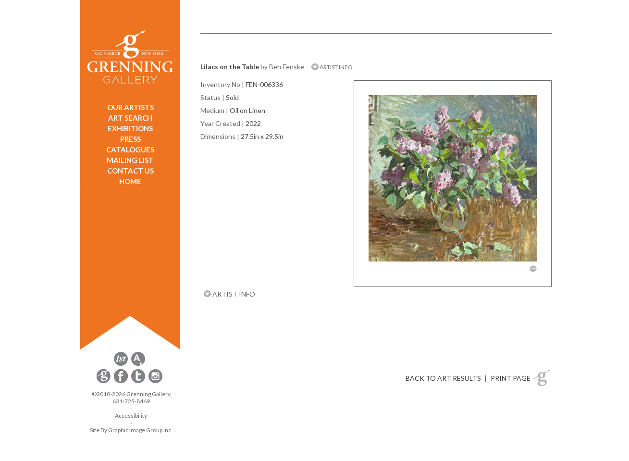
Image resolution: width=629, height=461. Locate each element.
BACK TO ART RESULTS (443, 378)
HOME (130, 181)
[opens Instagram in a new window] (155, 381)
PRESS (130, 139)
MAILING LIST (130, 160)
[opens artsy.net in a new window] (138, 364)
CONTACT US (130, 170)
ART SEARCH (130, 117)
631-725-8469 (131, 401)
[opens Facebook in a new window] (121, 381)
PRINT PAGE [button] (510, 378)
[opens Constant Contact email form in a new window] (104, 381)
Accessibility (131, 415)
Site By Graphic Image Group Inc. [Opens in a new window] (131, 430)
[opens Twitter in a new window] (139, 381)
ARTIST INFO (332, 67)
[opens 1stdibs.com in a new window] (121, 364)
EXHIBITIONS (130, 128)
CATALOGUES (130, 149)
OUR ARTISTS (130, 107)
